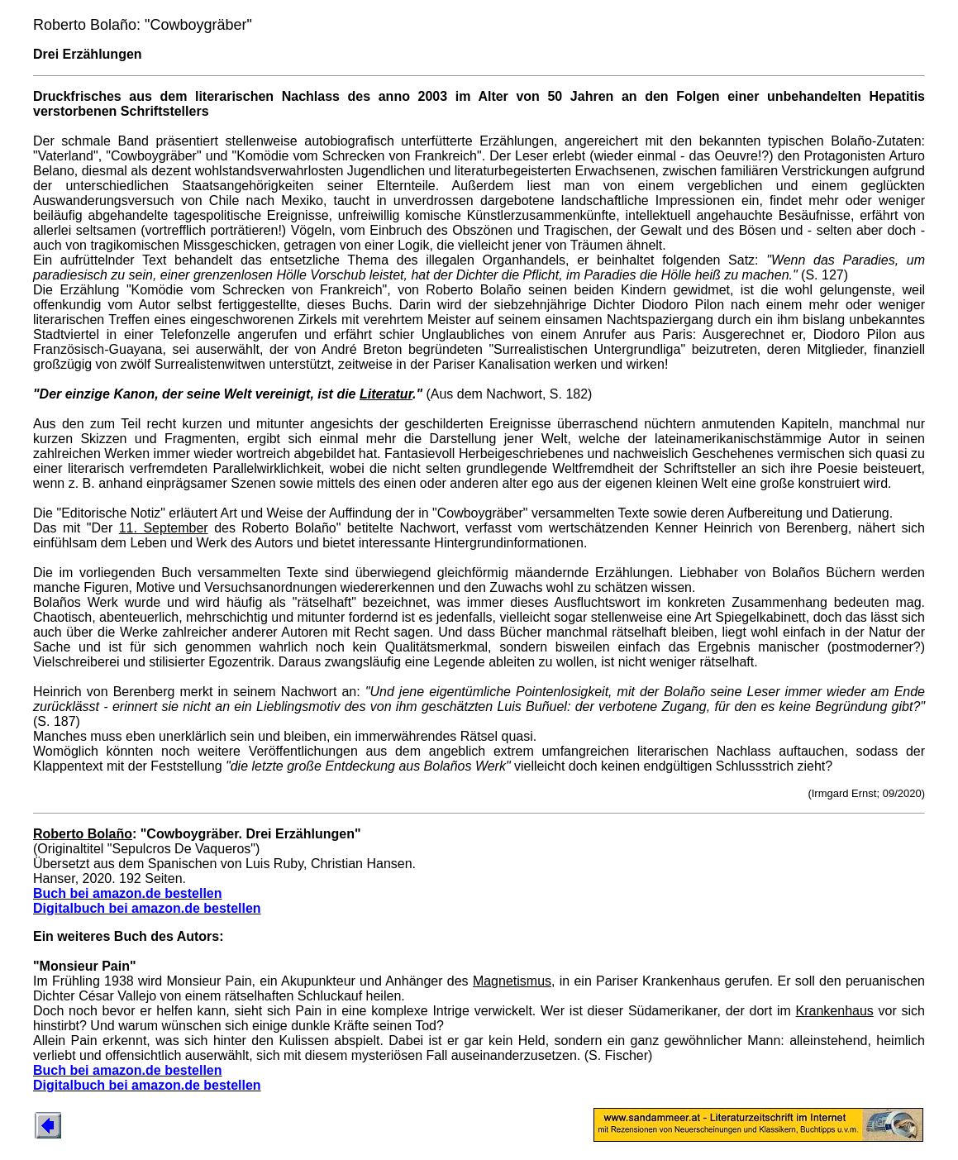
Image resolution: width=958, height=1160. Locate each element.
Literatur (386, 394)
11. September (163, 528)
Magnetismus (512, 981)
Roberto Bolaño (82, 834)
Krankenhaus (835, 1011)
